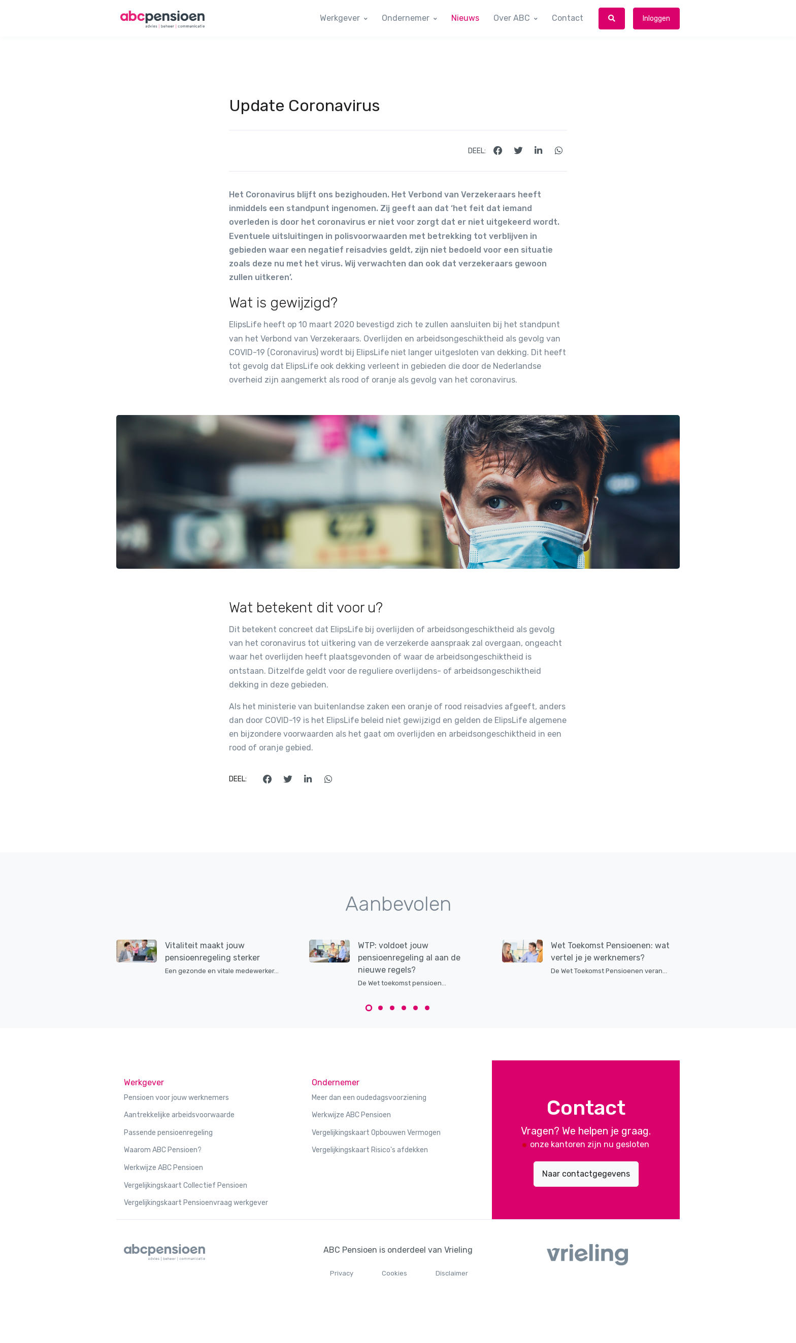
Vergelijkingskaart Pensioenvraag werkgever (196, 1202)
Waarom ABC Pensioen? (163, 1150)
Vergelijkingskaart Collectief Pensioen (185, 1185)
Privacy (341, 1273)
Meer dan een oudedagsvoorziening (369, 1097)
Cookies (394, 1273)
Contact (567, 18)
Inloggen (656, 18)
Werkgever (340, 18)
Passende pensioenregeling (168, 1132)
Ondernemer (405, 18)
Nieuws (465, 18)
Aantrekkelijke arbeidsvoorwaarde (179, 1115)
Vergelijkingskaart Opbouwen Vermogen (376, 1132)
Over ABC (511, 18)
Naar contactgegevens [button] (586, 1174)
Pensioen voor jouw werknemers (176, 1097)
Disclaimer (452, 1273)
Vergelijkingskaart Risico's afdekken (370, 1150)
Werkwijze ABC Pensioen (163, 1167)
